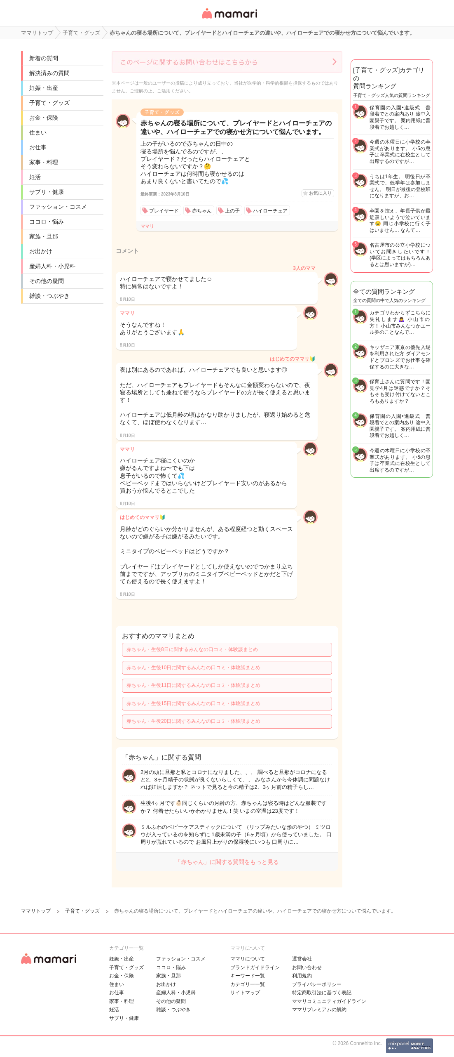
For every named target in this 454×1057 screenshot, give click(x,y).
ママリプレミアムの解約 (319, 1009)
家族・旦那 (43, 236)
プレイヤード (164, 211)
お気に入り (320, 193)
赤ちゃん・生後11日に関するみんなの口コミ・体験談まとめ (193, 685)
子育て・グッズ (49, 102)
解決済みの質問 (49, 73)
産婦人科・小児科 (52, 266)
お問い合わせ (307, 967)
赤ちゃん (202, 211)
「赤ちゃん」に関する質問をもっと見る (227, 862)
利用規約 (302, 976)
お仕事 (38, 147)
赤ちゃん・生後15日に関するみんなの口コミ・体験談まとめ (193, 703)
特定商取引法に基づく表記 (321, 993)
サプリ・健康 (46, 192)
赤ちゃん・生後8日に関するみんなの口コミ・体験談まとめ (192, 649)
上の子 (232, 211)
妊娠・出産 (43, 88)
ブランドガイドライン (255, 967)
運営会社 (302, 959)
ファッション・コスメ (58, 206)
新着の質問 (43, 58)
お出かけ (40, 251)
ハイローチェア (270, 211)
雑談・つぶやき (49, 296)
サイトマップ (245, 993)
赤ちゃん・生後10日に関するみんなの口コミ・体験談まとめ (193, 667)
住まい (38, 132)
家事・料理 (43, 162)
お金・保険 (43, 117)
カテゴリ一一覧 (247, 984)
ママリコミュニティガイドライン (329, 1001)
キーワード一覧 (247, 976)
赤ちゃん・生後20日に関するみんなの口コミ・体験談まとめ (193, 721)
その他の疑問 (46, 281)
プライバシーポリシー (317, 984)
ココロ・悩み (46, 221)
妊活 (35, 177)
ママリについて (247, 959)
